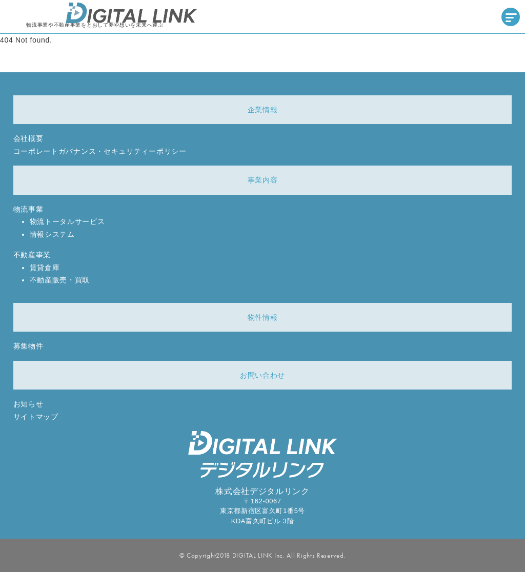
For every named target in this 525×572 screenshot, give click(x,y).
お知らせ (28, 404)
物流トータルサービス (67, 221)
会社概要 (28, 138)
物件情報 (263, 317)
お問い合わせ (262, 375)
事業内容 (263, 180)
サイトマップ (35, 417)
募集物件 (28, 346)
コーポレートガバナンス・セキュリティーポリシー (100, 151)
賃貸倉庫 (45, 267)
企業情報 (263, 110)
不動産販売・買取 (60, 280)
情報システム (52, 234)
